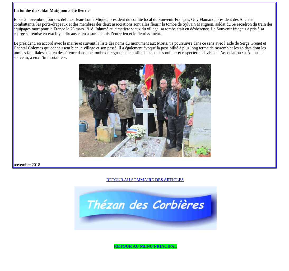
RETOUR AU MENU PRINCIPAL (145, 246)
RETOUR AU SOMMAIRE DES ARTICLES (145, 179)
